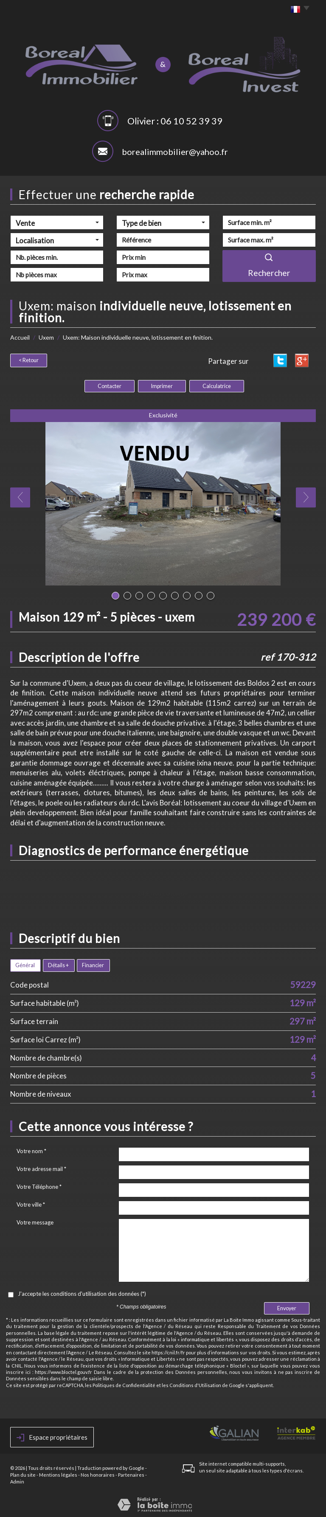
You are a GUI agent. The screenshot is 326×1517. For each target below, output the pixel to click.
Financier (93, 964)
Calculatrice (216, 385)
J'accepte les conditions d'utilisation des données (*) (82, 1292)
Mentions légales (58, 1473)
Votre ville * (31, 1203)
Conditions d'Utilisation (195, 1384)
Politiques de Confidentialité (124, 1384)
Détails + (58, 964)
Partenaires (131, 1473)
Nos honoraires (98, 1473)
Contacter (109, 385)
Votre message (35, 1221)
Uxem (46, 337)
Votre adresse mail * (41, 1167)
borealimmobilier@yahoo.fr (175, 151)
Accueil (20, 337)
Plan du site (23, 1473)
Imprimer (162, 385)
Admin (17, 1480)
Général (25, 964)
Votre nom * (31, 1149)
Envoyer (286, 1307)
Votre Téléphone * (39, 1185)
